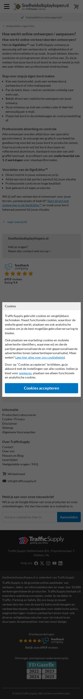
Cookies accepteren (41, 388)
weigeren (25, 373)
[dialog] (41, 349)
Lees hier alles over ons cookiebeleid (40, 357)
